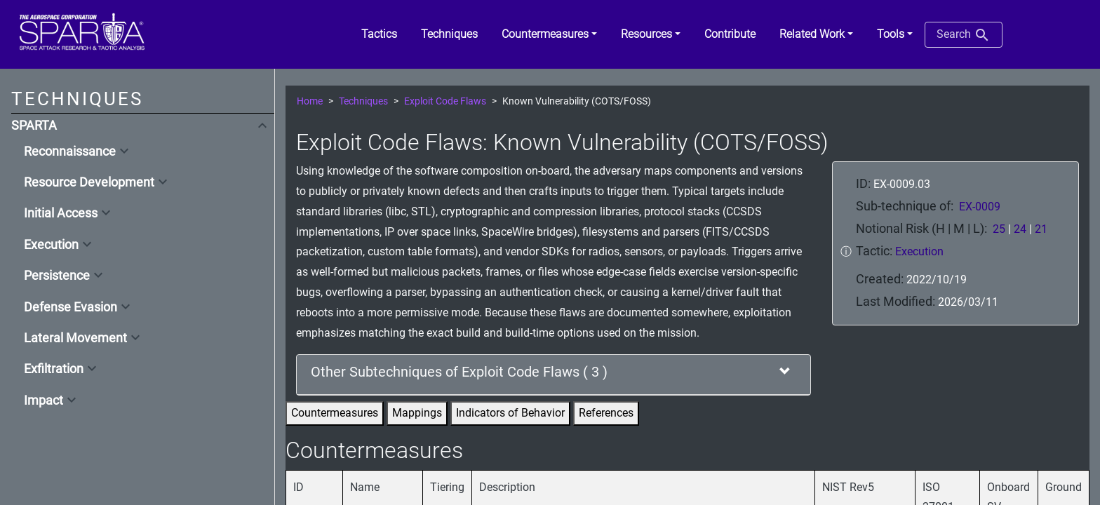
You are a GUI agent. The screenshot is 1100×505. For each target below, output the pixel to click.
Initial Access (61, 213)
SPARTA (34, 126)
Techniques (363, 101)
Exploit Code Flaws (445, 101)
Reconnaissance (70, 151)
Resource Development (89, 182)
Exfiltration (53, 369)
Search (964, 35)
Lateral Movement (75, 338)
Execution (51, 245)
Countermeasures (334, 412)
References (606, 412)
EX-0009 (979, 206)
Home (310, 101)
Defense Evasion (70, 307)
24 (1020, 229)
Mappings (417, 412)
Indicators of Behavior (510, 412)
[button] (549, 34)
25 (999, 229)
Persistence (57, 276)
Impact (43, 400)
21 (1041, 229)
